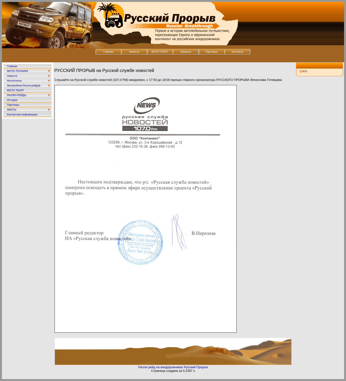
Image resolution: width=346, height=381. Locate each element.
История (12, 100)
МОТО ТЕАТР (159, 51)
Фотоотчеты (14, 80)
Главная (108, 51)
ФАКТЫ (11, 109)
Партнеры (13, 104)
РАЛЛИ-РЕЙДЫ (16, 95)
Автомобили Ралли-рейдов (23, 85)
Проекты (185, 51)
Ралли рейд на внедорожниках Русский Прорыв (173, 367)
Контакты (237, 51)
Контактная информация (22, 114)
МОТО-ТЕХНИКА (17, 71)
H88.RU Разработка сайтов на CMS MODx (173, 378)
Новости (134, 51)
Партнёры (211, 51)
